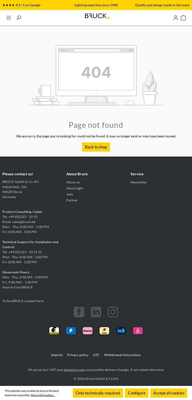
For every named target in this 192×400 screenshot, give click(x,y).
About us (73, 182)
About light (74, 188)
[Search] (19, 16)
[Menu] (8, 16)
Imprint (56, 355)
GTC (96, 355)
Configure (137, 392)
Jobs (69, 194)
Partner (72, 200)
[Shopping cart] (183, 16)
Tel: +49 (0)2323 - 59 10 (19, 217)
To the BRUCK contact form (23, 301)
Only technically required (98, 392)
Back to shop (96, 146)
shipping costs (74, 370)
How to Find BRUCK (17, 287)
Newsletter (138, 182)
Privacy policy (77, 355)
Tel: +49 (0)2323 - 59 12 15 (22, 252)
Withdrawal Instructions (122, 355)
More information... (43, 395)
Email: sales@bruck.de (18, 222)
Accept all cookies (168, 392)
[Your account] (176, 16)
